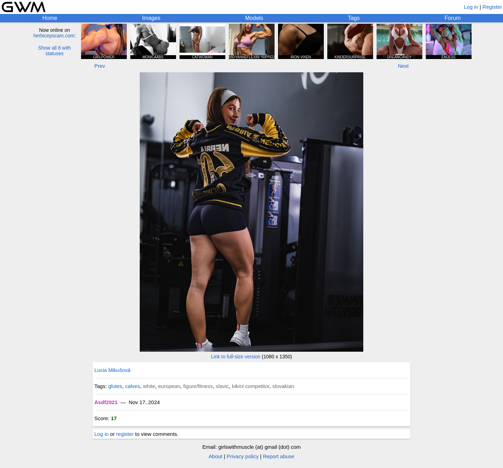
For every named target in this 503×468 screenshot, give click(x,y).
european (169, 386)
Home (49, 18)
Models (254, 18)
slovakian (283, 386)
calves (132, 386)
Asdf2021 (106, 402)
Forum (452, 18)
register (125, 434)
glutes (115, 386)
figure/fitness (198, 386)
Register (492, 7)
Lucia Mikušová (112, 370)
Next (403, 66)
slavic (222, 386)
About (215, 456)
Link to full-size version (236, 356)
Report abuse (278, 456)
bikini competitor (251, 386)
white (149, 386)
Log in (471, 7)
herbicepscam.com (53, 35)
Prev (99, 66)
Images (151, 18)
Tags (354, 18)
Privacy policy (243, 456)
